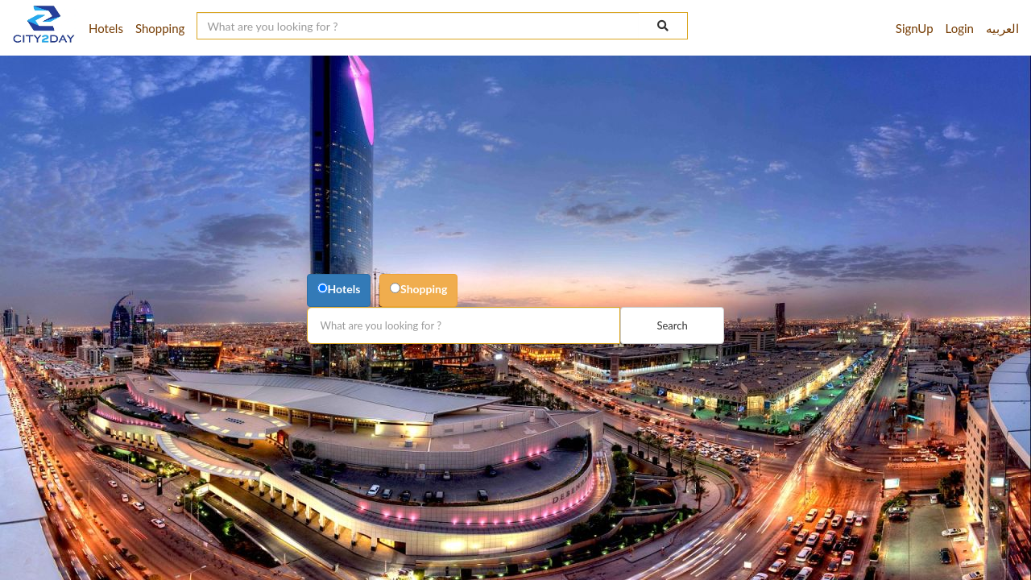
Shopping (423, 289)
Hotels (344, 289)
